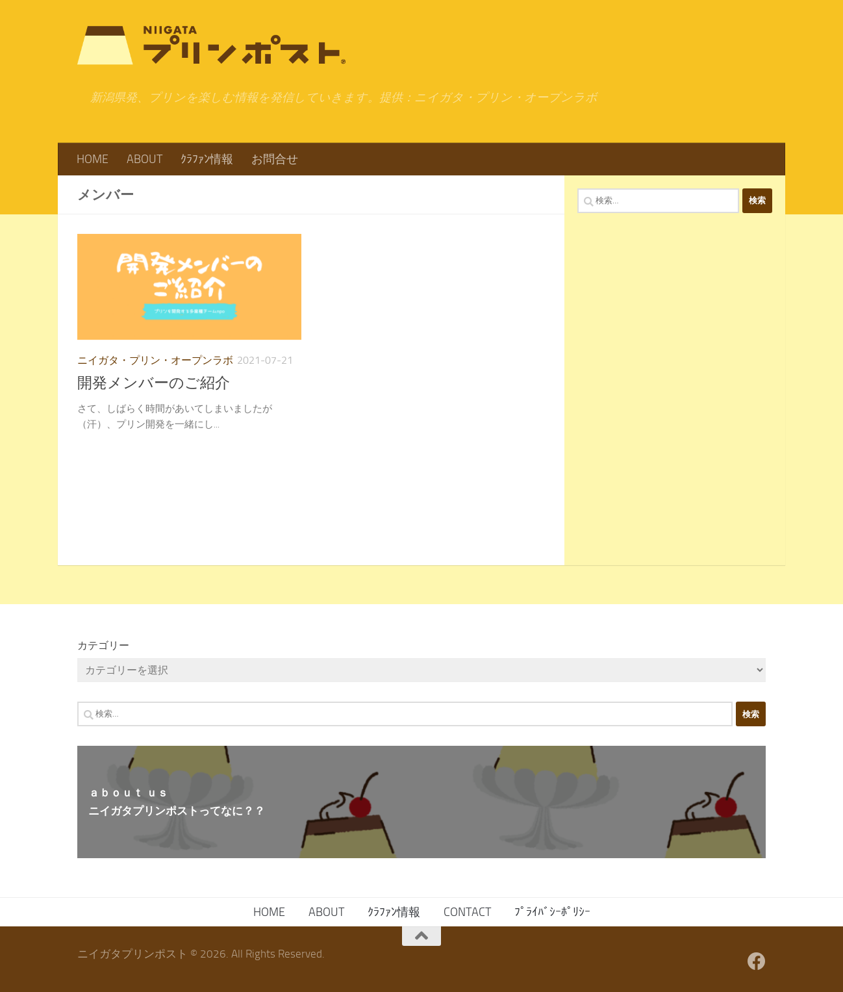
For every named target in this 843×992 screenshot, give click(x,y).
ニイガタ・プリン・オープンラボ (155, 360)
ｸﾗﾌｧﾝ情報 (207, 159)
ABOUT (144, 159)
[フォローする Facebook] (757, 961)
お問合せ (274, 159)
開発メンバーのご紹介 (153, 383)
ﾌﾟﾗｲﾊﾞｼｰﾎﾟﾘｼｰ (552, 912)
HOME (92, 159)
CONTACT (467, 912)
